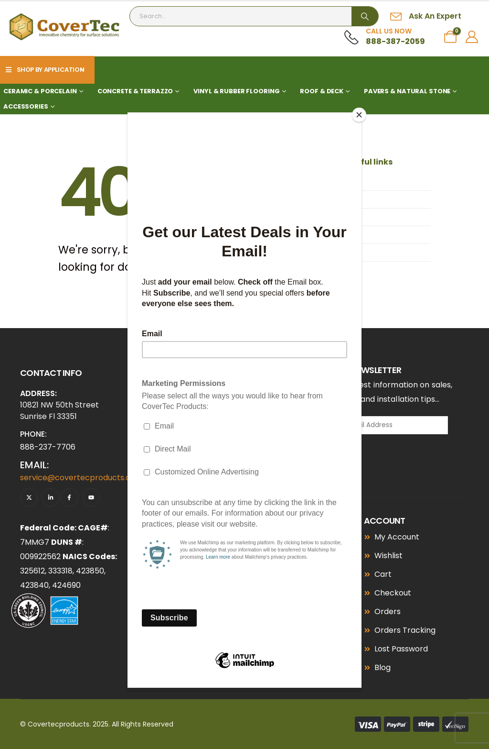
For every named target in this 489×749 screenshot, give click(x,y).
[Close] (359, 115)
